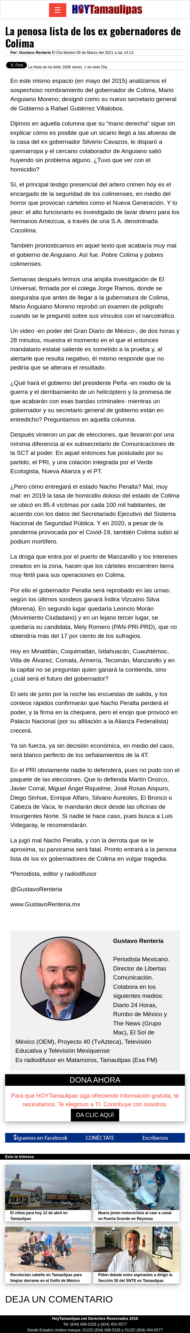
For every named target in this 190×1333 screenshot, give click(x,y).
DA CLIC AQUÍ (95, 1115)
